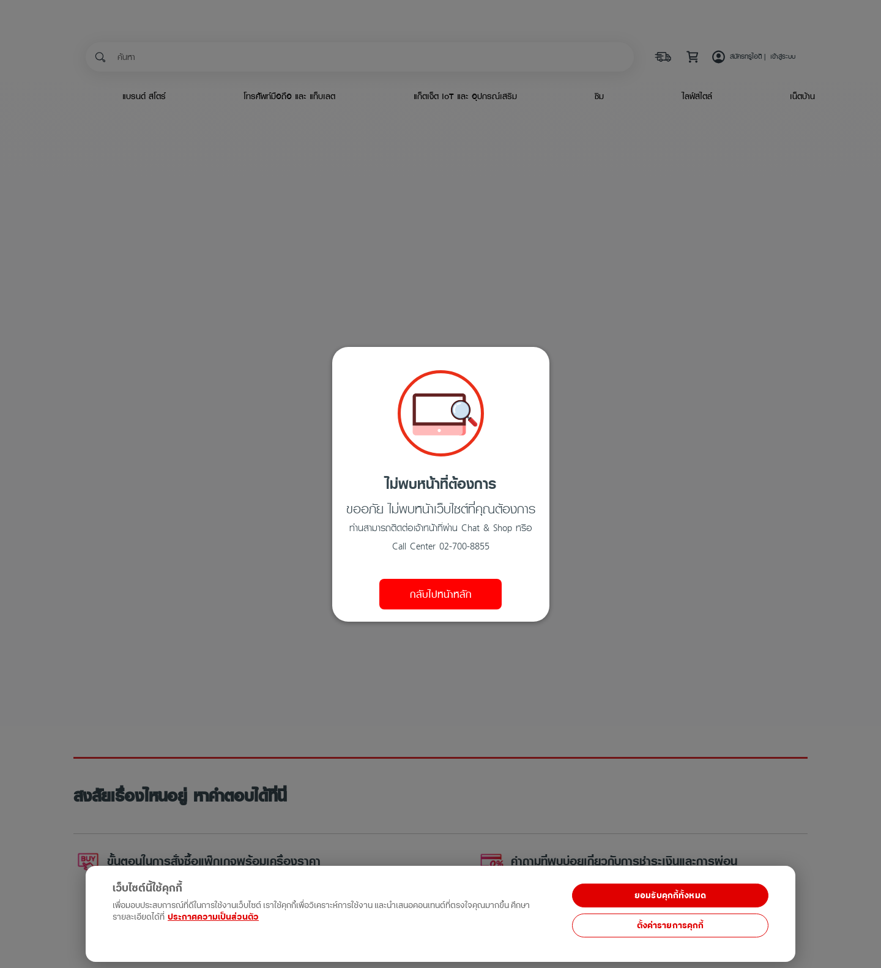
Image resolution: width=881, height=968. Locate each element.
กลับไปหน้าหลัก (441, 594)
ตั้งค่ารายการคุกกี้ (670, 925)
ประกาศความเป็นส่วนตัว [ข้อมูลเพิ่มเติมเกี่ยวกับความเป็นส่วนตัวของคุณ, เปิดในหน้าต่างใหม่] (213, 916)
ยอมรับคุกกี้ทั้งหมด (670, 895)
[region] (252, 907)
